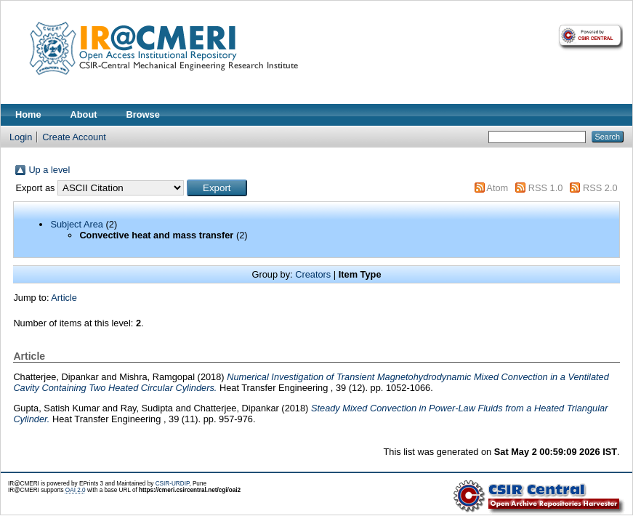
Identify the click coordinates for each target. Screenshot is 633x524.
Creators (313, 274)
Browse (143, 114)
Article (64, 297)
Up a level (49, 169)
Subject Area (76, 224)
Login (20, 137)
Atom (497, 187)
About (83, 114)
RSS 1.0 (545, 187)
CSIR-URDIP (173, 483)
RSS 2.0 (600, 187)
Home (28, 114)
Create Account (74, 137)
